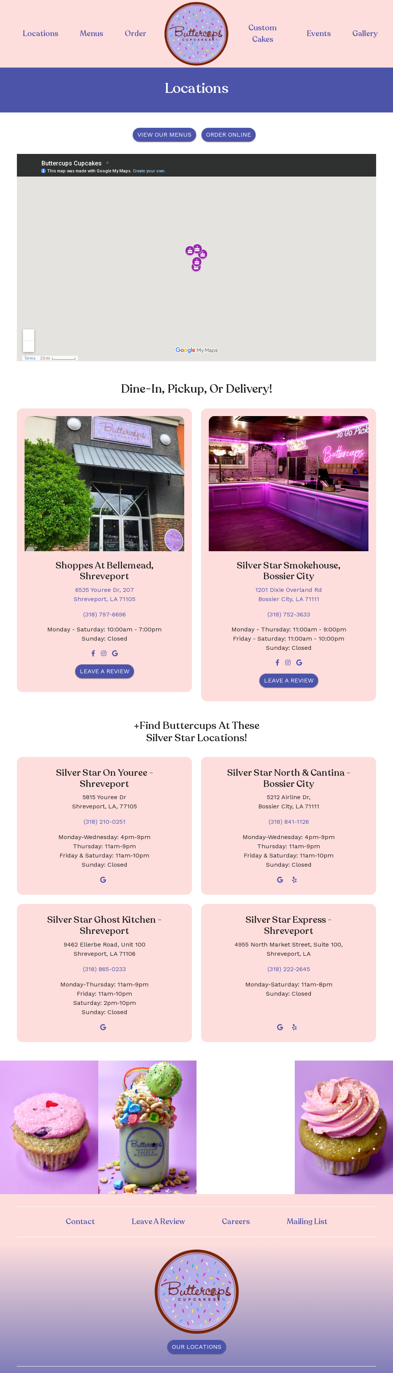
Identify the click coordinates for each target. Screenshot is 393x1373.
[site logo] (196, 34)
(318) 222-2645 (289, 969)
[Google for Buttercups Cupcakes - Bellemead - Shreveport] (115, 653)
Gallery (365, 33)
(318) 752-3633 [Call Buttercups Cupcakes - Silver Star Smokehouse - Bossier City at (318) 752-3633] (289, 614)
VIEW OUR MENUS (164, 134)
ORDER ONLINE (228, 134)
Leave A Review (158, 1221)
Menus (91, 33)
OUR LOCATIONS (196, 1346)
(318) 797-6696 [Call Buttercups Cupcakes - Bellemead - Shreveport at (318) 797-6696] (104, 614)
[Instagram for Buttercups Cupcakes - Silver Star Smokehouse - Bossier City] (288, 662)
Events (319, 33)
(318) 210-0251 (104, 821)
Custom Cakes (262, 34)
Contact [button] (80, 1221)
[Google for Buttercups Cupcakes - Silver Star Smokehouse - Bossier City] (299, 662)
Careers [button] (236, 1221)
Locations (40, 33)
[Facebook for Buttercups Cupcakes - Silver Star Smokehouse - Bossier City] (277, 662)
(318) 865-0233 (104, 969)
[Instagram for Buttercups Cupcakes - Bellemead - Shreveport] (103, 653)
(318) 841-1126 (289, 821)
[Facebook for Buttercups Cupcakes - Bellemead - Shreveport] (93, 653)
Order (135, 33)
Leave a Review (104, 671)
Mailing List (307, 1221)
